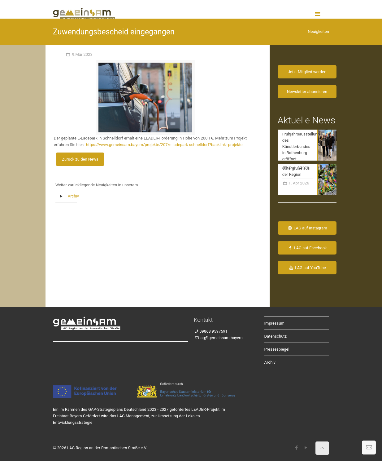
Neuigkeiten (318, 31)
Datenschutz (275, 336)
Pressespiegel (276, 349)
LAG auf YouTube (307, 267)
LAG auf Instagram (307, 228)
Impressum (274, 323)
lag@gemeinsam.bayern (220, 337)
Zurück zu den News (80, 159)
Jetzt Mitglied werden (307, 71)
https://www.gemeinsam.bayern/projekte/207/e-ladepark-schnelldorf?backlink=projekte (164, 144)
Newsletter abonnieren (307, 91)
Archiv (73, 196)
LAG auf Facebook (307, 248)
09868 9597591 (213, 331)
